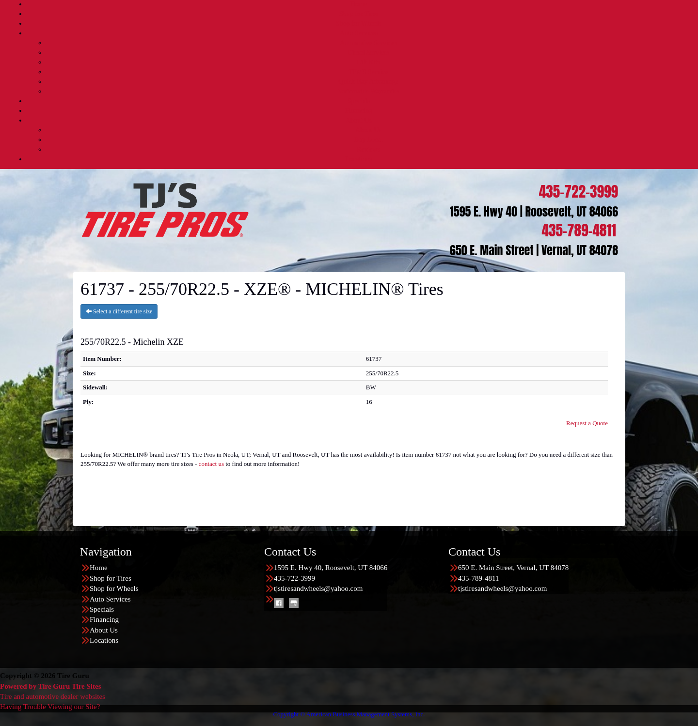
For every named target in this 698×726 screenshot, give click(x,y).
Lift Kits (368, 62)
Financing (358, 110)
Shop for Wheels (358, 23)
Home (358, 4)
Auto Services (359, 33)
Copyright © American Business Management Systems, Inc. (349, 714)
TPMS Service (368, 72)
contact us (211, 463)
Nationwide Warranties (368, 91)
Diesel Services (369, 52)
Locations (358, 159)
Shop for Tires (358, 13)
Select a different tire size (119, 311)
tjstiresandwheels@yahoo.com (318, 588)
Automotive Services (368, 42)
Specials (359, 101)
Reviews (368, 149)
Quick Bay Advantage (368, 81)
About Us (359, 120)
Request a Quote (587, 423)
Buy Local (368, 139)
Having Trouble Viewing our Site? (50, 707)
